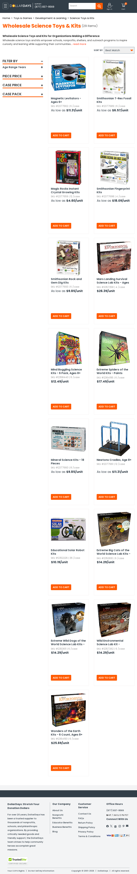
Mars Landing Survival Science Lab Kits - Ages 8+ (113, 281)
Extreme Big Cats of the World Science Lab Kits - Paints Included (113, 552)
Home (6, 18)
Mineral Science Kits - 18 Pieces (67, 461)
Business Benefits (62, 827)
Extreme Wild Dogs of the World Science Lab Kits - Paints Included (68, 642)
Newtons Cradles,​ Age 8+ (114, 460)
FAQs (81, 818)
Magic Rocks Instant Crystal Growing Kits (65, 190)
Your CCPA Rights (16, 870)
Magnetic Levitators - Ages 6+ (66, 100)
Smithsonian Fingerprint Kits (113, 190)
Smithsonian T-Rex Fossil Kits (114, 100)
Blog (54, 831)
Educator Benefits (62, 822)
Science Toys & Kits (82, 18)
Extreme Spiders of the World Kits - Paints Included (112, 371)
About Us (57, 810)
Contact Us (84, 813)
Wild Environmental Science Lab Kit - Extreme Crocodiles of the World (112, 642)
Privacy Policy (86, 831)
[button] (109, 6)
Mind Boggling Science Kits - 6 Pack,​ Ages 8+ (66, 371)
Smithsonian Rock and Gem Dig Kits (66, 280)
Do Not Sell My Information (41, 870)
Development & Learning (50, 18)
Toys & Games (23, 18)
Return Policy (85, 822)
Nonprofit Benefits (57, 816)
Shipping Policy (86, 827)
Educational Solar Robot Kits (67, 552)
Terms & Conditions (89, 836)
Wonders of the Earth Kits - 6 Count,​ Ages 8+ (66, 732)
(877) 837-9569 (44, 6)
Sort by (98, 50)
